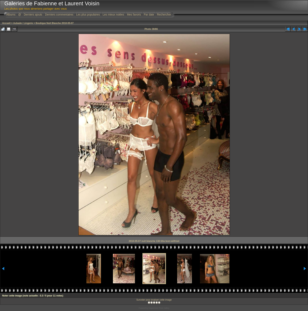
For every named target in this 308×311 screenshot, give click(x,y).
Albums (11, 14)
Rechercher (164, 14)
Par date (149, 14)
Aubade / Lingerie (23, 23)
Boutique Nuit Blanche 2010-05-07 (54, 23)
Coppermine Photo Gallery (158, 308)
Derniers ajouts (33, 14)
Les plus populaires (88, 14)
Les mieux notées (113, 14)
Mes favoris (134, 14)
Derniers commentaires (59, 14)
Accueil (6, 23)
